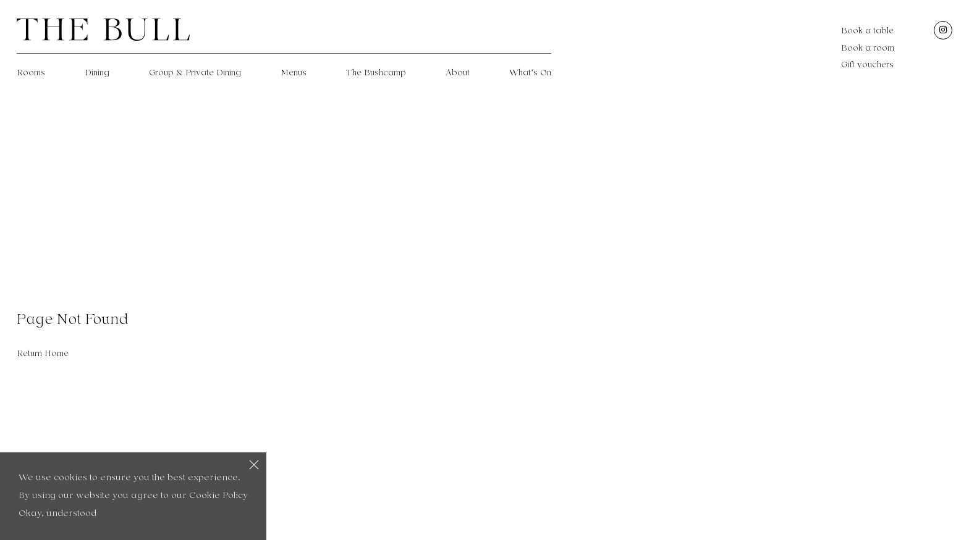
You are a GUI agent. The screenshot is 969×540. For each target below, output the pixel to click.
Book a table (867, 31)
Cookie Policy (218, 496)
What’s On (530, 73)
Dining (97, 73)
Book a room (867, 48)
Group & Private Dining (195, 73)
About (458, 73)
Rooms (31, 73)
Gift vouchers (867, 64)
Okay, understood (57, 513)
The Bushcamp (376, 73)
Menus (294, 73)
